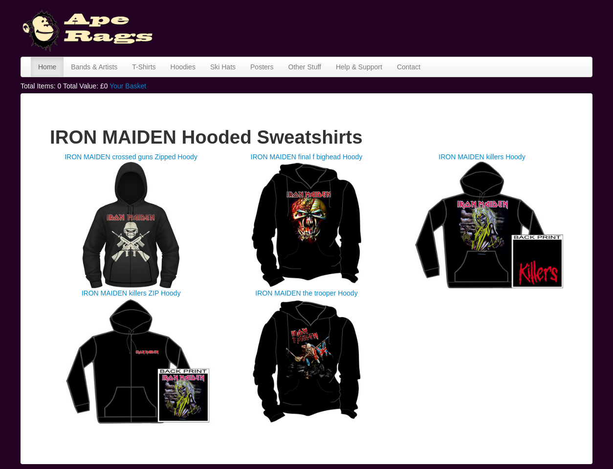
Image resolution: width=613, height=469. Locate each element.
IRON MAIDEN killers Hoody (481, 157)
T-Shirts (143, 67)
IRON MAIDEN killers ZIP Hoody (131, 293)
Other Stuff (304, 67)
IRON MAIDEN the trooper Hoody (306, 293)
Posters (261, 67)
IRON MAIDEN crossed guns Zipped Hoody (131, 157)
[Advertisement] (414, 27)
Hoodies (183, 67)
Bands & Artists (94, 67)
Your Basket (127, 86)
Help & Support (359, 67)
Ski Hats (223, 67)
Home (47, 67)
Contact (408, 67)
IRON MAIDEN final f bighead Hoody (307, 157)
